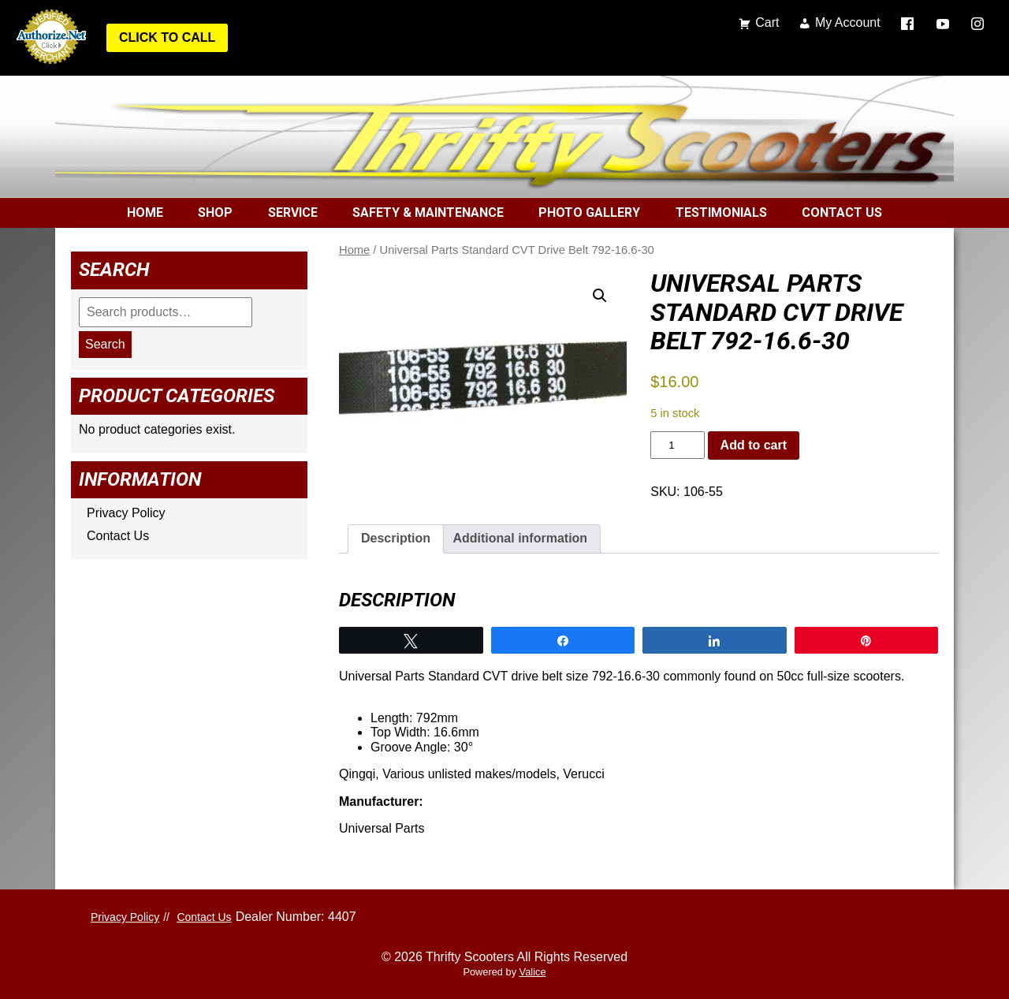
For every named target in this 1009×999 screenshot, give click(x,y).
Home (145, 212)
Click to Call (167, 37)
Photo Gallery (589, 212)
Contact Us (842, 212)
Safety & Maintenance (428, 212)
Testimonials (721, 212)
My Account (848, 22)
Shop (215, 212)
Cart (767, 22)
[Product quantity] (677, 445)
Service (293, 212)
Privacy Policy (126, 513)
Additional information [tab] (519, 538)
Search (105, 344)
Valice (532, 972)
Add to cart (753, 445)
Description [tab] (395, 538)
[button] (600, 295)
